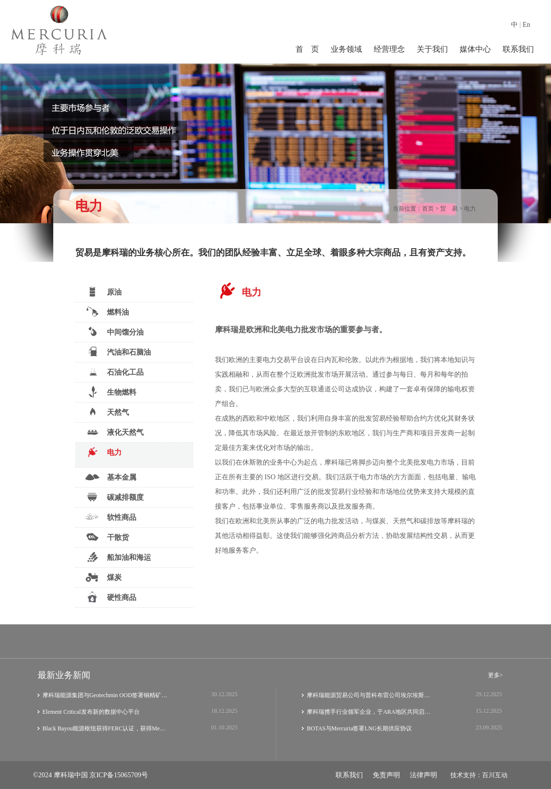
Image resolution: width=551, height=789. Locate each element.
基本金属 (110, 477)
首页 (428, 208)
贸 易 (449, 208)
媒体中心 (475, 49)
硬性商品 (110, 597)
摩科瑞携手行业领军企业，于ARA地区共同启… (368, 711)
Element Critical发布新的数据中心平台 (91, 711)
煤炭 (103, 577)
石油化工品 (114, 372)
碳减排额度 (114, 497)
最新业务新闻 (64, 675)
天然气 (107, 412)
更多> (495, 675)
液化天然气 (114, 432)
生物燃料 (110, 392)
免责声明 (386, 775)
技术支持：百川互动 (479, 775)
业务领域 (346, 49)
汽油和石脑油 (118, 352)
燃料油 (107, 312)
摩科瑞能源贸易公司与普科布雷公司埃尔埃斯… (368, 695)
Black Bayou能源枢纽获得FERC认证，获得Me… (104, 728)
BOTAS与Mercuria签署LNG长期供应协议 (359, 728)
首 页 (307, 49)
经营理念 (389, 49)
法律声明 (423, 775)
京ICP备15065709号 (118, 775)
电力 (470, 208)
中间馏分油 (114, 332)
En (526, 24)
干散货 (107, 537)
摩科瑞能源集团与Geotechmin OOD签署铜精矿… (105, 695)
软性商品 (110, 517)
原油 (103, 292)
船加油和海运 (118, 557)
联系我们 (518, 49)
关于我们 (432, 49)
